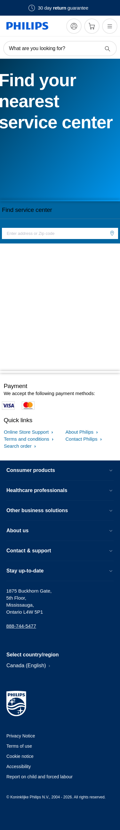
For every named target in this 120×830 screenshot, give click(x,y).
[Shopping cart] (92, 26)
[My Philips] (74, 26)
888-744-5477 (21, 626)
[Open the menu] (109, 26)
